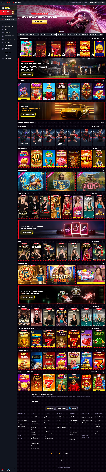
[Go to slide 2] (61, 31)
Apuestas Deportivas (72, 417)
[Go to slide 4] (63, 31)
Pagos (20, 435)
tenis (70, 427)
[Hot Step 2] (86, 158)
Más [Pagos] (71, 453)
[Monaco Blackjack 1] (89, 207)
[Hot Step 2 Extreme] (85, 48)
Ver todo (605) (95, 38)
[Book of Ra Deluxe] (41, 48)
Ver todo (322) (95, 328)
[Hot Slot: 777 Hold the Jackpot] (74, 338)
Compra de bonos (35, 429)
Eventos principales (26, 122)
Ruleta (20, 241)
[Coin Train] (24, 360)
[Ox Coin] (86, 91)
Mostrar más (35, 401)
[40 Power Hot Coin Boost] (49, 338)
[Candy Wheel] (78, 207)
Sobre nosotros (22, 417)
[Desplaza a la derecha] (104, 19)
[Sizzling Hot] (99, 360)
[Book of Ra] (74, 158)
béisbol (71, 437)
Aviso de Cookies (86, 422)
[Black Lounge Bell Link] (61, 91)
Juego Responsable (87, 420)
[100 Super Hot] (56, 48)
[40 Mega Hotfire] (36, 158)
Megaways (33, 432)
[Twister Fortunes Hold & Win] (24, 338)
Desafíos (97, 424)
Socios (20, 438)
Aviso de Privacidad (87, 417)
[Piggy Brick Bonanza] (36, 91)
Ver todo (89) (95, 306)
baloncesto (72, 439)
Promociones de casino (99, 417)
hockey (71, 434)
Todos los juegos (25, 372)
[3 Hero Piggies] (49, 91)
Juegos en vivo (34, 434)
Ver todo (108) (95, 241)
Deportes (22, 126)
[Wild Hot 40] (49, 382)
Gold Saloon (47, 420)
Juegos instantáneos (34, 437)
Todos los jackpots (35, 445)
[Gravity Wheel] (61, 274)
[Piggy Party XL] (24, 158)
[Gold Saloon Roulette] (23, 207)
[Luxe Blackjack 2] (36, 317)
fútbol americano (73, 429)
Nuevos (21, 81)
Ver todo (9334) (95, 350)
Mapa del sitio (21, 426)
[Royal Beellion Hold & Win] (36, 382)
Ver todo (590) (95, 170)
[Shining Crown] (49, 360)
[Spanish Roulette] (24, 251)
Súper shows (23, 263)
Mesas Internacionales (47, 428)
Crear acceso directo (21, 423)
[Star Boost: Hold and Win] (99, 91)
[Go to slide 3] (62, 31)
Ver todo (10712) (95, 372)
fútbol (71, 425)
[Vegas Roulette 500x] (34, 207)
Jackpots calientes (26, 328)
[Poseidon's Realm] (74, 91)
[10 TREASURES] (74, 382)
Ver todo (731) (95, 148)
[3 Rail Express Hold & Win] (99, 382)
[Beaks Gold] (24, 91)
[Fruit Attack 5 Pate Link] (61, 382)
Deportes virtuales (73, 422)
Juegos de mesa (35, 443)
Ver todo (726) (95, 81)
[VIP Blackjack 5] (74, 317)
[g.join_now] (61, 19)
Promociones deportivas (98, 421)
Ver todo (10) (95, 126)
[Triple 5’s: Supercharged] (99, 158)
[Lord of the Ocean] (36, 360)
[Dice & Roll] (86, 338)
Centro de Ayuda (22, 420)
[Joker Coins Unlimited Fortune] (24, 382)
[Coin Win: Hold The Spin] (99, 48)
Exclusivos (22, 170)
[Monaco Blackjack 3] (99, 317)
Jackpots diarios (61, 425)
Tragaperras (23, 350)
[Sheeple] (91, 181)
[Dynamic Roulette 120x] (45, 207)
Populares (22, 148)
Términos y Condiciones (85, 436)
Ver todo (102, 122)
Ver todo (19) (95, 263)
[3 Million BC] (61, 181)
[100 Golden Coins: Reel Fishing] (49, 158)
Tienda (96, 428)
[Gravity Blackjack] (100, 207)
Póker (45, 436)
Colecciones (98, 426)
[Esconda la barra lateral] (2, 2)
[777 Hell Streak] (86, 382)
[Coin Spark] (70, 48)
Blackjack (22, 306)
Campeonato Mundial (34, 424)
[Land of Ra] (56, 207)
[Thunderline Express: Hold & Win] (86, 360)
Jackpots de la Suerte (60, 419)
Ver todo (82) (95, 193)
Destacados (23, 39)
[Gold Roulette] (61, 251)
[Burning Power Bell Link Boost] (99, 338)
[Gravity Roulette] (67, 207)
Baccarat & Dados (48, 433)
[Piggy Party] (74, 360)
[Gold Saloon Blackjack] (24, 317)
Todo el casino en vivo (48, 439)
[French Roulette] (74, 251)
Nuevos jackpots (61, 422)
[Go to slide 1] (59, 31)
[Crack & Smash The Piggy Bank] (61, 158)
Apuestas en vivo (73, 420)
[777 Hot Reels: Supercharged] (36, 338)
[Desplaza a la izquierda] (19, 19)
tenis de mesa (73, 432)
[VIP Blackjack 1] (49, 317)
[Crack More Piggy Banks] (26, 48)
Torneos (97, 431)
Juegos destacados (26, 193)
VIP (96, 433)
